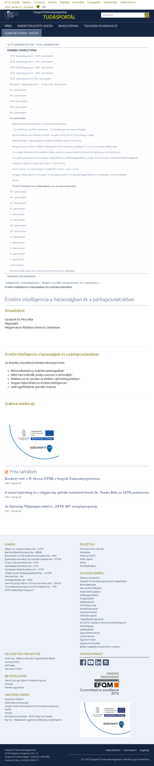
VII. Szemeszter (18, 231)
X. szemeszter (17, 214)
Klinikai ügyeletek (14, 687)
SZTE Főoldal (12, 2)
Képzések (85, 552)
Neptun (26, 2)
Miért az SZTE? (88, 555)
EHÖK (8, 709)
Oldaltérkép (110, 2)
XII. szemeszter (18, 203)
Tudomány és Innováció (101, 26)
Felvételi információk (92, 549)
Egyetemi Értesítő (90, 643)
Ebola (15, 180)
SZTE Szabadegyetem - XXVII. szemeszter (33, 44)
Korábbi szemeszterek (21, 50)
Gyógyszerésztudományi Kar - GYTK (24, 569)
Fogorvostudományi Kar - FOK (21, 562)
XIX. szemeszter (18, 95)
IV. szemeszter (17, 248)
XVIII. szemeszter (19, 101)
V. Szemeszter (17, 242)
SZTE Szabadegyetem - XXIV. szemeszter (32, 67)
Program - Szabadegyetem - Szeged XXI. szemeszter (38, 84)
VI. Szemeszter (18, 237)
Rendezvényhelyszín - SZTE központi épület (29, 716)
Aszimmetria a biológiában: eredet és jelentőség (39, 123)
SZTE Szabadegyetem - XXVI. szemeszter (32, 56)
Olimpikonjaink (88, 615)
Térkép (8, 713)
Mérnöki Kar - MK (14, 576)
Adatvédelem (113, 750)
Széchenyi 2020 (13, 668)
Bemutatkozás (88, 584)
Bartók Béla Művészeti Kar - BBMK (23, 552)
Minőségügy (86, 626)
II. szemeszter (17, 259)
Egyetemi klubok (14, 699)
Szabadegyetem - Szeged (22, 33)
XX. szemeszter (18, 90)
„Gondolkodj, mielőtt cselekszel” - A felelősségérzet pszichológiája (49, 129)
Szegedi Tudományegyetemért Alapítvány (103, 581)
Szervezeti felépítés (91, 588)
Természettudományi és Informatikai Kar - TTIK (31, 586)
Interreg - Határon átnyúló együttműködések (30, 658)
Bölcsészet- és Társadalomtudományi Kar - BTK (31, 555)
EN (44, 7)
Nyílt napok (86, 559)
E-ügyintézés (87, 598)
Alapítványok (87, 602)
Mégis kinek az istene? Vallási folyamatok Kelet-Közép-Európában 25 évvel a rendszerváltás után (64, 146)
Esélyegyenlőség (89, 595)
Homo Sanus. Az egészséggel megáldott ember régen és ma (45, 169)
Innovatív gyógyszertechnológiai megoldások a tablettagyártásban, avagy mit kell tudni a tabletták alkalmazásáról (75, 157)
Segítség (64, 2)
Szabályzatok (87, 629)
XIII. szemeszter (18, 197)
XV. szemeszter (18, 118)
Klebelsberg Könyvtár (16, 702)
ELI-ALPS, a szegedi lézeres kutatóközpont (103, 622)
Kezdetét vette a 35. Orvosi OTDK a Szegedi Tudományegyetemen (52, 478)
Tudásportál (12, 283)
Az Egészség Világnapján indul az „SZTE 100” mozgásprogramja (51, 506)
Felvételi (87, 544)
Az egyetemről (92, 573)
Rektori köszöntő (89, 577)
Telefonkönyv (128, 2)
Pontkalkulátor (88, 566)
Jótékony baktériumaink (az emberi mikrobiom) (38, 163)
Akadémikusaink (89, 608)
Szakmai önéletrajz (20, 404)
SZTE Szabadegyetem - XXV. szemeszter (31, 61)
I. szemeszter (17, 265)
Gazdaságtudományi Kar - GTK (21, 566)
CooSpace (39, 2)
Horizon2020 (12, 662)
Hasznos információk (21, 276)
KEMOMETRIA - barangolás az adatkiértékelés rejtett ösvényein (47, 140)
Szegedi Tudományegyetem (54, 16)
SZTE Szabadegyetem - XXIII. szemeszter (32, 73)
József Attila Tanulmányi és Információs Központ (32, 706)
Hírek (8, 26)
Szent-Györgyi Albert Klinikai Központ (25, 680)
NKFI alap (10, 665)
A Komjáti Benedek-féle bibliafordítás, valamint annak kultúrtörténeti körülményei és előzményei (66, 152)
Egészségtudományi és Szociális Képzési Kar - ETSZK (33, 559)
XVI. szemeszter (18, 112)
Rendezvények (68, 26)
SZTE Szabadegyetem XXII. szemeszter (31, 78)
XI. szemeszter (17, 208)
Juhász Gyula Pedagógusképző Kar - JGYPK (28, 573)
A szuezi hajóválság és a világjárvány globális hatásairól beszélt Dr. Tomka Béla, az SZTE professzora (77, 492)
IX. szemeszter (17, 219)
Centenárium (87, 636)
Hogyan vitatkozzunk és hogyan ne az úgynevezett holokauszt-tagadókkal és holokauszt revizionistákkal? (69, 174)
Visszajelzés (94, 2)
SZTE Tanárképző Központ (19, 590)
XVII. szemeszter (18, 107)
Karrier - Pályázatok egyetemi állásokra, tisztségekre (33, 719)
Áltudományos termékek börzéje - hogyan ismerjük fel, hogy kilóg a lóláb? (53, 135)
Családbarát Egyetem (92, 619)
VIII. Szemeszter (18, 225)
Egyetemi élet (88, 639)
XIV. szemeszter (18, 191)
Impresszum (130, 750)
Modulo (52, 2)
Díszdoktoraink (88, 612)
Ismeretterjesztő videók (35, 26)
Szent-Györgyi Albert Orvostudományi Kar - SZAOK (33, 583)
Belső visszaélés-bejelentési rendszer (100, 646)
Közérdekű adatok (90, 591)
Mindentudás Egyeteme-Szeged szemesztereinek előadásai (42, 270)
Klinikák (9, 684)
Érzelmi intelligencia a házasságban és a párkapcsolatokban (44, 186)
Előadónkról (15, 311)
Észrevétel (78, 2)
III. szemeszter (17, 253)
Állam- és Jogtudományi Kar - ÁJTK (24, 549)
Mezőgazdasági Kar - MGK (18, 579)
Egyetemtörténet (90, 632)
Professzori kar (88, 605)
